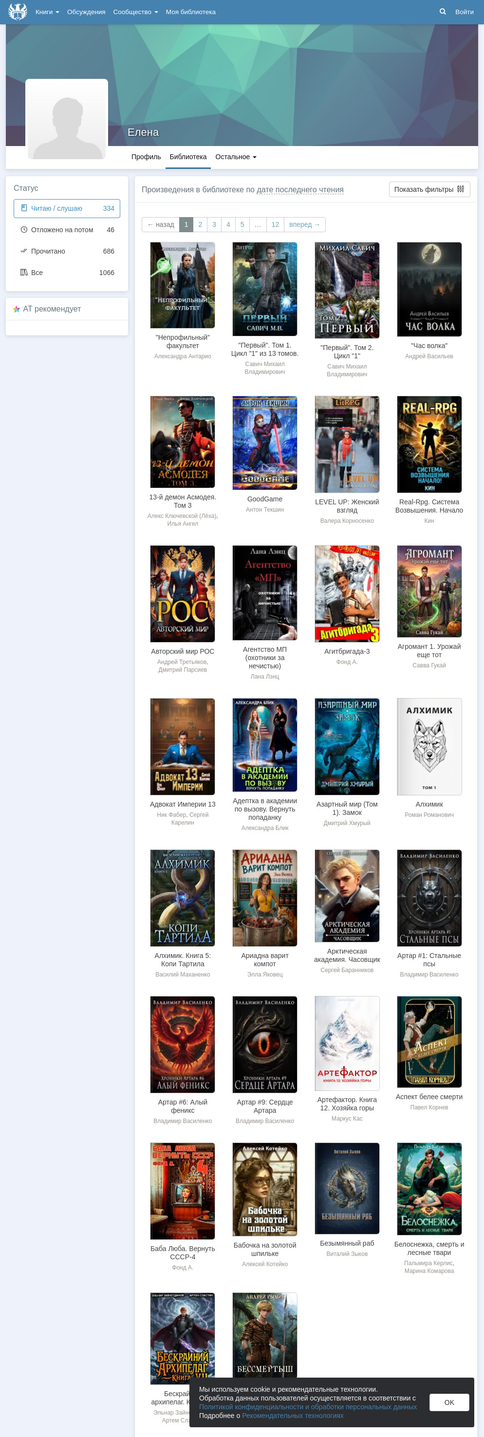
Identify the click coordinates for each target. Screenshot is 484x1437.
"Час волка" (429, 346)
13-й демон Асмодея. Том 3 (182, 501)
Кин (429, 520)
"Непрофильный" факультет (183, 341)
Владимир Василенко (429, 974)
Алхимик (429, 804)
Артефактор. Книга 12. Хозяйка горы (347, 1104)
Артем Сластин (183, 1420)
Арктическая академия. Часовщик (347, 955)
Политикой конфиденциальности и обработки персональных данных (308, 1407)
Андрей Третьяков (181, 662)
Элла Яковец (265, 974)
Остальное (236, 157)
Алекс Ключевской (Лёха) (182, 516)
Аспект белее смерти (429, 1097)
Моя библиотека (191, 12)
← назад (160, 224)
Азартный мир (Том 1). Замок (347, 808)
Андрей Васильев (429, 356)
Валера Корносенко (347, 520)
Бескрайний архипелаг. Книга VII (183, 1398)
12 (275, 224)
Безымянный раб (347, 1243)
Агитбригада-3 (347, 651)
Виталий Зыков (347, 1254)
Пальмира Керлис (428, 1263)
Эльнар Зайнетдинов (181, 1412)
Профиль (146, 157)
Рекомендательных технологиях (293, 1415)
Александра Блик (265, 828)
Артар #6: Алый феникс (182, 1106)
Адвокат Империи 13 (183, 804)
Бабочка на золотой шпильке (265, 1249)
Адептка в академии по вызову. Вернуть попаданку (265, 809)
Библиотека (187, 157)
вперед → (304, 224)
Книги (47, 12)
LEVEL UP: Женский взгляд (347, 506)
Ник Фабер (171, 814)
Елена (143, 132)
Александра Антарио (182, 356)
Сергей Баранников (346, 970)
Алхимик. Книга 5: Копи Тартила (183, 960)
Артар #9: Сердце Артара (265, 1106)
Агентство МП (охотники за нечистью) (265, 657)
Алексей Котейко (265, 1264)
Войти (464, 12)
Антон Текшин (265, 509)
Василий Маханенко (182, 974)
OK (449, 1402)
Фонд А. (347, 662)
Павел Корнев (429, 1107)
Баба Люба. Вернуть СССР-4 (182, 1253)
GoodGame (264, 499)
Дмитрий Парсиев (183, 669)
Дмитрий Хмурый (347, 823)
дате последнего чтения (300, 189)
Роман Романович (429, 814)
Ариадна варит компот (264, 960)
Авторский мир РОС (182, 651)
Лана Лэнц (265, 676)
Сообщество (135, 12)
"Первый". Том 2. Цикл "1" (346, 352)
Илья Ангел (183, 523)
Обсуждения (86, 12)
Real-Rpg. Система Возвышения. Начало (429, 506)
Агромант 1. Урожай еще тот (429, 651)
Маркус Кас (347, 1118)
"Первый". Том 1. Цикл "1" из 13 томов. (265, 349)
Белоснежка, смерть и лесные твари (429, 1248)
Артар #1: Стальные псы (429, 960)
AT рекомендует (52, 309)
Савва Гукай (429, 665)
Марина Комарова (429, 1271)
